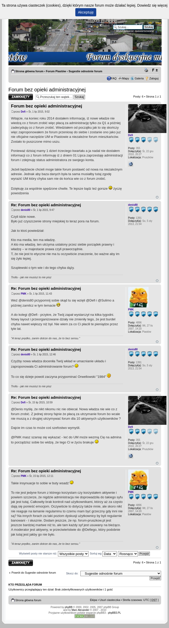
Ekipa (93, 599)
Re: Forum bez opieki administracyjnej (46, 205)
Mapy (125, 78)
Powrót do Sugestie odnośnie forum (33, 572)
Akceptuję (85, 12)
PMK (23, 293)
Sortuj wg (103, 553)
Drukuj (147, 70)
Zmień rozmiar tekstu (155, 70)
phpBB (69, 607)
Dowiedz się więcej (152, 5)
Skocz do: (72, 573)
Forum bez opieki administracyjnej (47, 89)
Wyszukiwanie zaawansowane (135, 30)
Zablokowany (20, 97)
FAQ (114, 78)
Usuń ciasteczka (110, 599)
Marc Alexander (80, 610)
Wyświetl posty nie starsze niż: (54, 553)
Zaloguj (154, 78)
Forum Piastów (56, 71)
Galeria (139, 78)
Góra (157, 197)
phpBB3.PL (114, 612)
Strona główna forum (29, 71)
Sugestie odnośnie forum (85, 71)
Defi (23, 111)
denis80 (25, 210)
